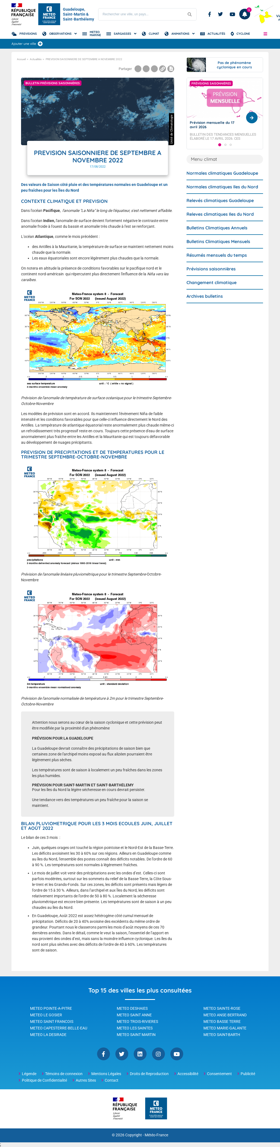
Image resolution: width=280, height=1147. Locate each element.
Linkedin (140, 1053)
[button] (265, 33)
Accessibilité (187, 1074)
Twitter (220, 14)
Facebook (209, 14)
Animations (180, 34)
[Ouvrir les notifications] (244, 14)
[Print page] (170, 68)
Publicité (248, 1074)
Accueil (21, 59)
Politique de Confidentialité (44, 1080)
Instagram (158, 1053)
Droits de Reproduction (149, 1074)
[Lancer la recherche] (189, 14)
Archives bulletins (204, 306)
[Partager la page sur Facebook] (138, 68)
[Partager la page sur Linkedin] (154, 68)
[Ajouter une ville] (40, 44)
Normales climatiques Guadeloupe (222, 183)
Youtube (232, 14)
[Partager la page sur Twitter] (146, 68)
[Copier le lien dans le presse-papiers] (162, 68)
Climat (154, 34)
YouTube (176, 1053)
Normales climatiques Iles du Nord (222, 197)
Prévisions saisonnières (211, 279)
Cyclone (243, 34)
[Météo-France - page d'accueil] (156, 1109)
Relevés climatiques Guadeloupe (220, 211)
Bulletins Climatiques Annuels (216, 238)
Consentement (219, 1074)
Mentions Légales (106, 1074)
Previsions (28, 34)
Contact (111, 1080)
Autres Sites (86, 1080)
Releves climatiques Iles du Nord (220, 224)
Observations (60, 34)
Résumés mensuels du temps (216, 265)
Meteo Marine (95, 33)
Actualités (216, 34)
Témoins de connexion (64, 1074)
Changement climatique (211, 293)
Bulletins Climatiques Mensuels (218, 252)
